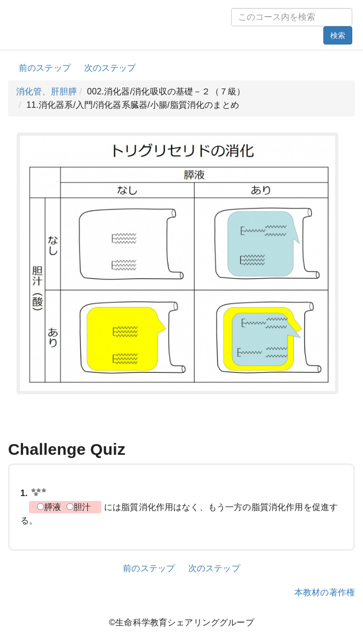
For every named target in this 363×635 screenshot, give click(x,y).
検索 (337, 35)
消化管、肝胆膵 (46, 91)
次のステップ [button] (110, 67)
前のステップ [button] (45, 67)
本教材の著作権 (324, 592)
